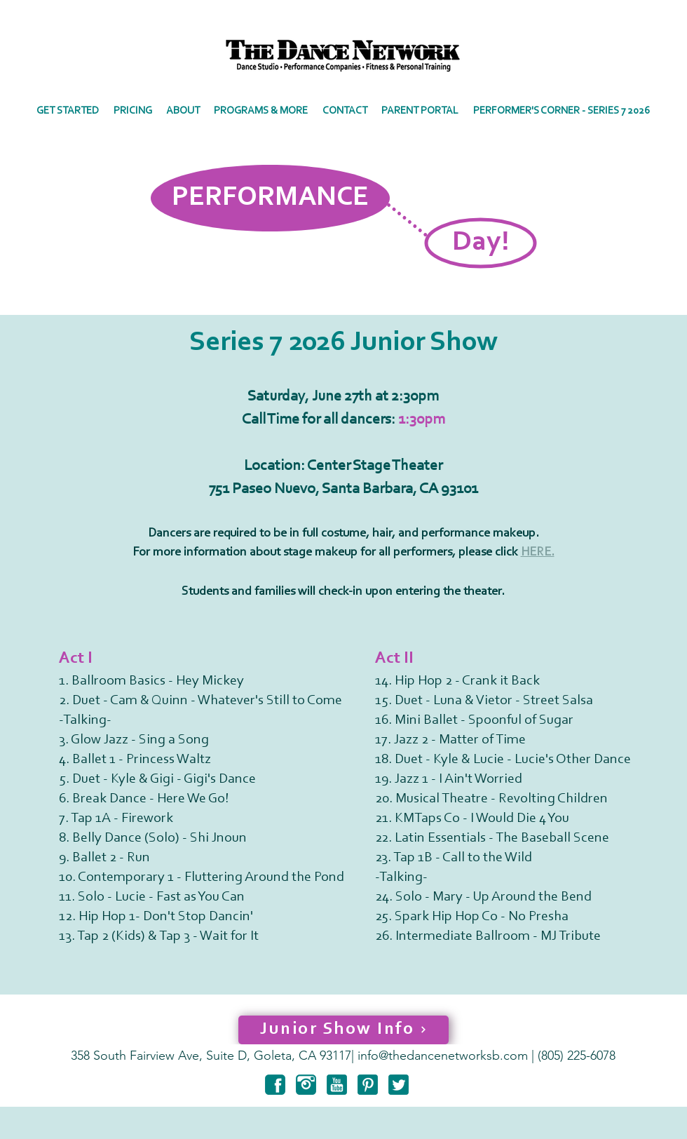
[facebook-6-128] (275, 1084)
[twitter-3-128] (398, 1084)
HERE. (538, 552)
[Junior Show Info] (343, 1030)
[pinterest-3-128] (368, 1084)
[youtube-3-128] (337, 1084)
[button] (183, 111)
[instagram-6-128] (306, 1084)
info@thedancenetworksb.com (443, 1055)
